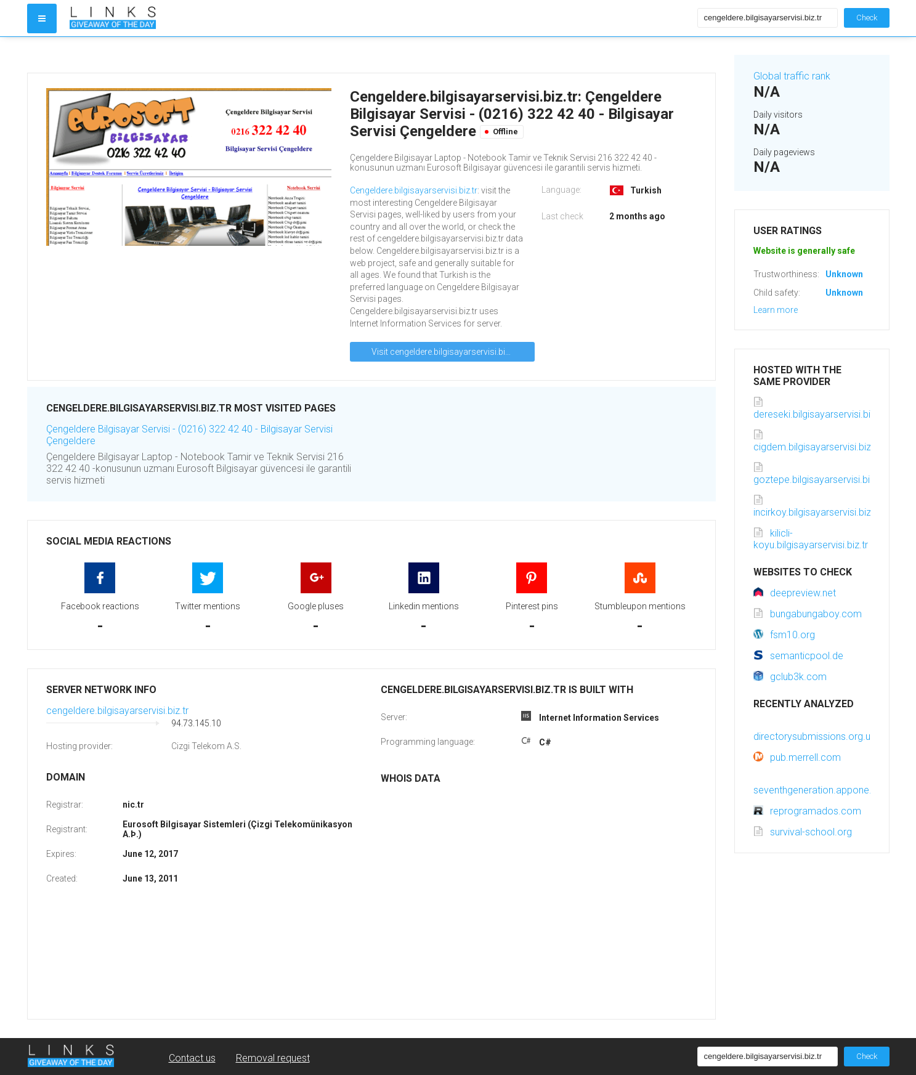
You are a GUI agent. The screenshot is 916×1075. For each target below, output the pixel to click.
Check (866, 17)
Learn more (775, 310)
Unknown (844, 274)
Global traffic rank (791, 76)
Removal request (273, 1058)
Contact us (192, 1058)
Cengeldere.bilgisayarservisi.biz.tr (413, 190)
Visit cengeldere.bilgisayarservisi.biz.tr (444, 352)
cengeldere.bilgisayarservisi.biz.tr (117, 710)
